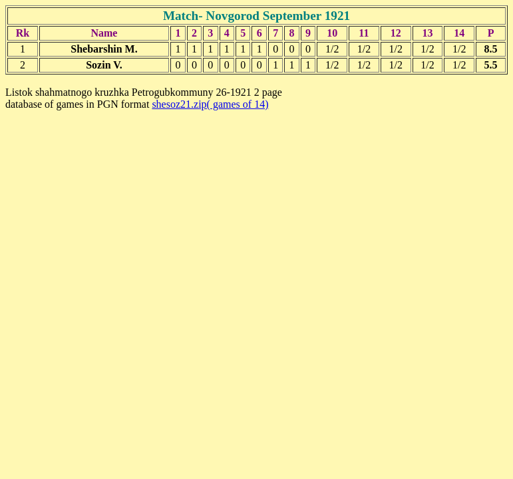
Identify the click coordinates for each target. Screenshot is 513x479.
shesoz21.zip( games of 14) (210, 104)
